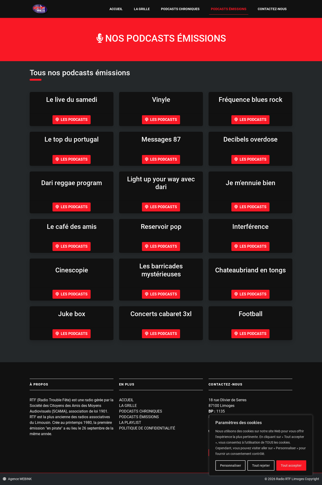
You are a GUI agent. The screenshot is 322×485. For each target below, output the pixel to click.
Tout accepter (291, 465)
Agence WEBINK (17, 479)
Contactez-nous (272, 9)
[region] (261, 445)
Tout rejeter (261, 465)
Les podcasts (72, 119)
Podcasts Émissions (228, 9)
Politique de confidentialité (147, 428)
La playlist (130, 422)
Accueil (116, 9)
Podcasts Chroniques (180, 9)
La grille (142, 9)
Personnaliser (230, 465)
